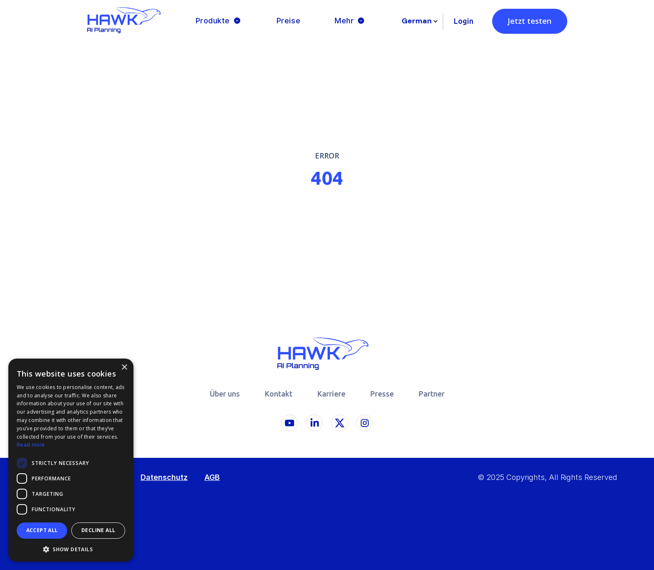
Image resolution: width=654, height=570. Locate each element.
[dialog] (70, 460)
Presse (382, 393)
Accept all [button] (42, 530)
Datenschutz (164, 477)
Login (463, 21)
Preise (288, 20)
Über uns (225, 393)
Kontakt (278, 393)
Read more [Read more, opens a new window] (31, 445)
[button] (219, 21)
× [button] (124, 367)
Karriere (331, 393)
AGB (212, 477)
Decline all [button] (98, 530)
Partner (432, 393)
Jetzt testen (529, 21)
